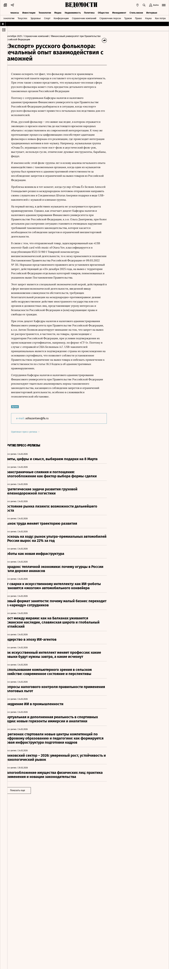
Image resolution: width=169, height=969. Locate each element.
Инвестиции (28, 11)
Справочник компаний (84, 17)
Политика (89, 11)
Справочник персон (110, 17)
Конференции (61, 17)
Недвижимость (73, 11)
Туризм (128, 17)
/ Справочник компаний (41, 36)
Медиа (57, 11)
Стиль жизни (136, 11)
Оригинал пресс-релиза (31, 431)
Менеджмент (119, 11)
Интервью (151, 11)
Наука (148, 17)
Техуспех (22, 17)
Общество (103, 11)
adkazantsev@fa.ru (43, 418)
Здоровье (36, 17)
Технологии (45, 11)
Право (138, 17)
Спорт (47, 17)
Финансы (14, 11)
